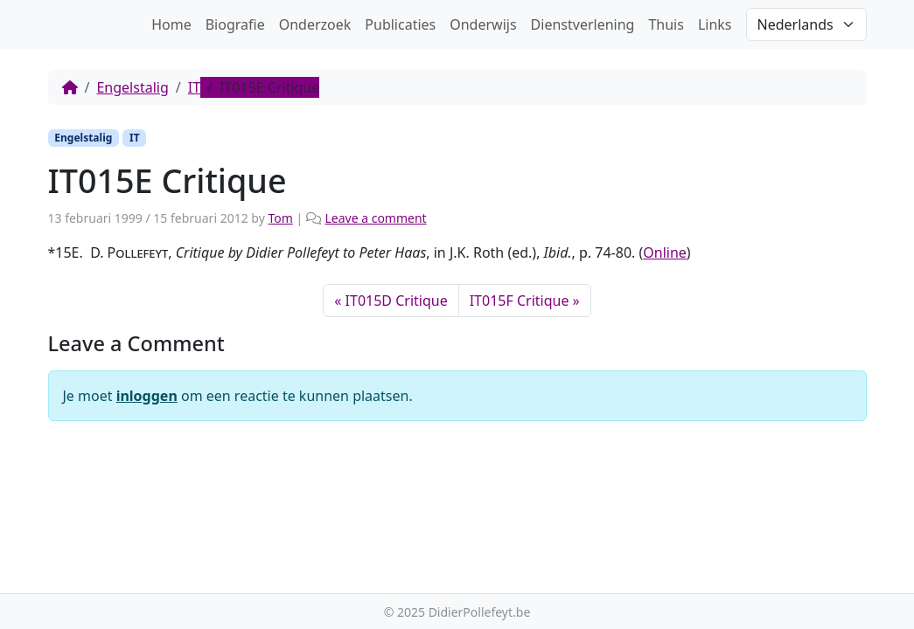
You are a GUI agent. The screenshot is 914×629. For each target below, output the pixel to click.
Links (715, 24)
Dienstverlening (583, 24)
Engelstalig (132, 87)
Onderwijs (483, 24)
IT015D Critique (396, 300)
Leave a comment (375, 218)
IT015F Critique (519, 300)
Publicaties (400, 24)
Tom (280, 218)
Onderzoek (315, 24)
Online (665, 252)
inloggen (147, 395)
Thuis (665, 24)
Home (171, 24)
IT (194, 87)
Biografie (235, 24)
